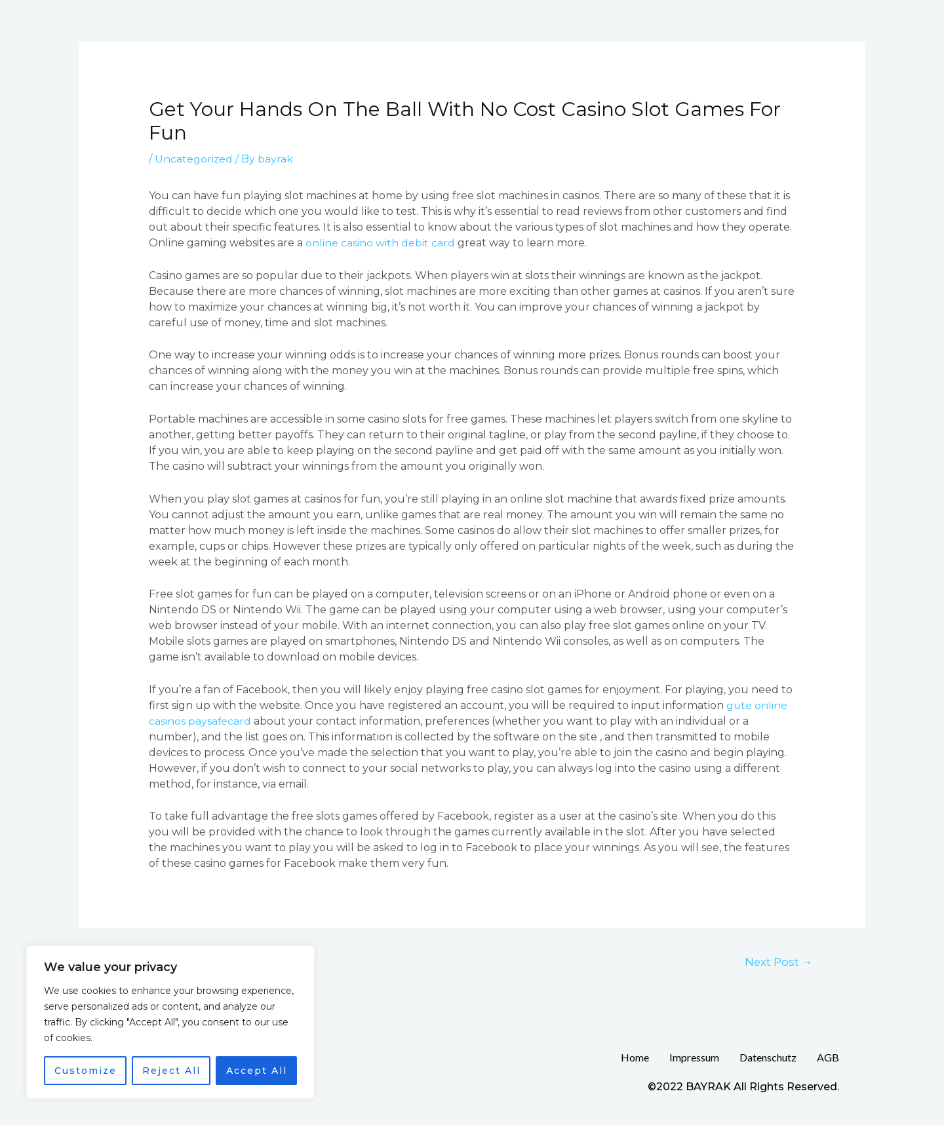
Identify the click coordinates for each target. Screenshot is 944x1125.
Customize (85, 1071)
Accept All (256, 1071)
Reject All (171, 1071)
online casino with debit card (380, 243)
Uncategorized (194, 159)
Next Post (777, 961)
